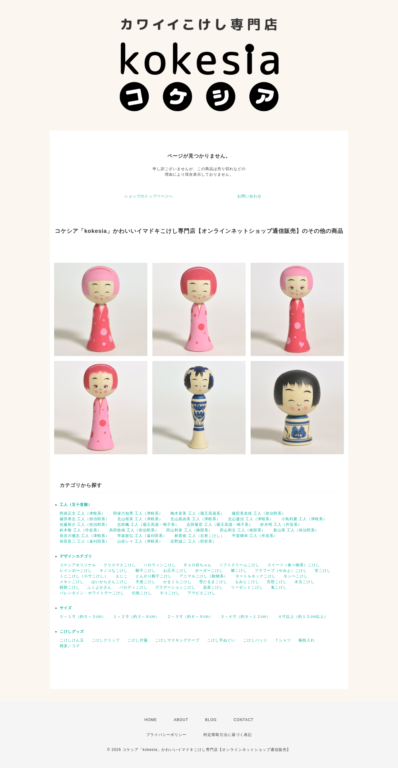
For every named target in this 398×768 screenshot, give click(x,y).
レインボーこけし (76, 570)
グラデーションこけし (175, 587)
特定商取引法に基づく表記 (227, 735)
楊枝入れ (306, 640)
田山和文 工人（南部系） (243, 530)
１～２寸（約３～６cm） (136, 616)
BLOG (211, 720)
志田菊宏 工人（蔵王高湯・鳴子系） (219, 524)
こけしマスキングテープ (177, 640)
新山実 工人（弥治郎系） (296, 530)
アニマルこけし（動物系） (203, 576)
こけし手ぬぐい (221, 640)
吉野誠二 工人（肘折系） (193, 541)
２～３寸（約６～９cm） (190, 616)
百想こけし (277, 582)
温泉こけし (213, 587)
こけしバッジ (255, 640)
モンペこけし (296, 576)
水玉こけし (304, 582)
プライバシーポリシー (166, 735)
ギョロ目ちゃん (197, 565)
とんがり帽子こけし (154, 576)
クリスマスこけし (120, 565)
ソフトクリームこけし (239, 565)
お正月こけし (175, 570)
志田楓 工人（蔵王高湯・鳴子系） (148, 524)
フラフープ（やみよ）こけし (281, 570)
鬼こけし (279, 587)
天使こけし (146, 582)
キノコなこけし (114, 570)
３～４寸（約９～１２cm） (245, 616)
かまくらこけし (177, 582)
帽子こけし (146, 570)
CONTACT (243, 720)
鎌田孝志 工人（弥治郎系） (84, 519)
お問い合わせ (249, 196)
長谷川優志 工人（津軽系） (84, 536)
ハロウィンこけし (160, 565)
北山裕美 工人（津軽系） (140, 519)
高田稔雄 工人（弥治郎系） (134, 530)
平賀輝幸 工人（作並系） (255, 536)
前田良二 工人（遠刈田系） (84, 541)
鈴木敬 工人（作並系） (80, 530)
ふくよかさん (99, 587)
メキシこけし (72, 582)
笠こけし (323, 570)
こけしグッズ (72, 631)
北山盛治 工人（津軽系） (251, 519)
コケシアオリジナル (78, 565)
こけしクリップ (105, 640)
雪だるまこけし (213, 582)
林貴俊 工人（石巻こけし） (199, 536)
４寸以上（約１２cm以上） (303, 616)
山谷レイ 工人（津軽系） (140, 541)
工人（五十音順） (76, 504)
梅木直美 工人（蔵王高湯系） (197, 513)
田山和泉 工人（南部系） (189, 530)
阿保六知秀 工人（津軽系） (138, 513)
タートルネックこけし (255, 576)
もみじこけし (247, 582)
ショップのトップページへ (148, 196)
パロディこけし (133, 587)
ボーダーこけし (209, 570)
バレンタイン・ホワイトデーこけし (92, 593)
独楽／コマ (70, 646)
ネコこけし (170, 593)
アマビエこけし (201, 593)
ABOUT (181, 720)
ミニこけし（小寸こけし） (84, 576)
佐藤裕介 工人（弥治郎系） (84, 524)
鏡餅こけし (70, 587)
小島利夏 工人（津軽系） (304, 519)
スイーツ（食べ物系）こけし (293, 565)
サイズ (66, 608)
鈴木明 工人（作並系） (281, 524)
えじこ (122, 576)
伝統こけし (142, 593)
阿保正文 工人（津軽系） (82, 513)
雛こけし (239, 570)
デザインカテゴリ (76, 556)
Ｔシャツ (283, 640)
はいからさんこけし (109, 582)
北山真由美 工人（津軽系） (195, 519)
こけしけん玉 (72, 640)
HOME (151, 720)
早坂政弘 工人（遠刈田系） (142, 536)
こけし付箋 (137, 640)
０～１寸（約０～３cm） (83, 616)
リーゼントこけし (247, 587)
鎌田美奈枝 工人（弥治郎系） (259, 513)
